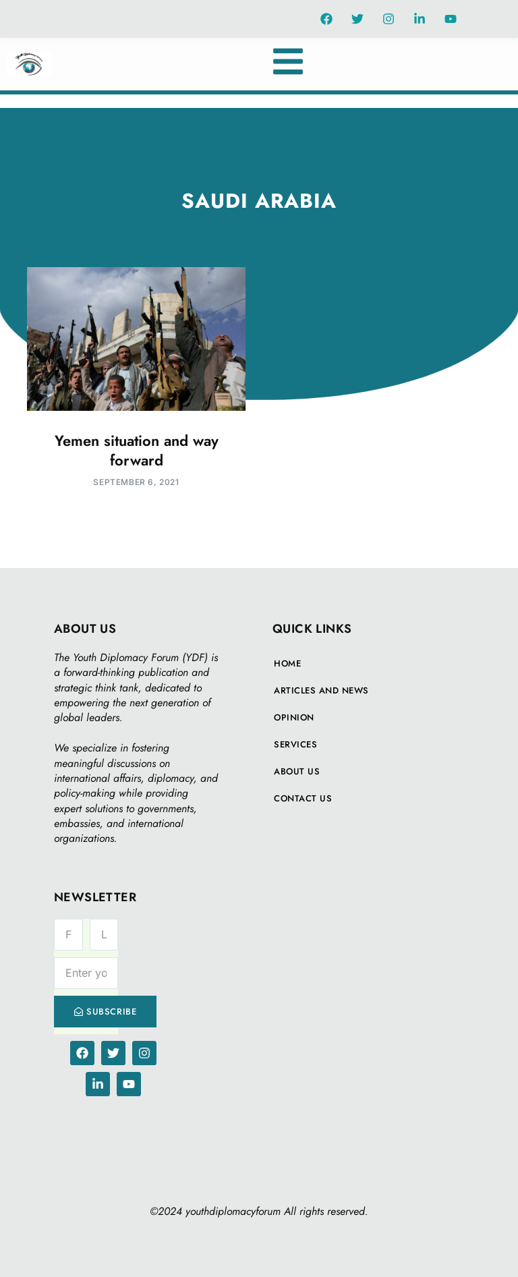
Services (295, 744)
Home (287, 663)
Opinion (294, 717)
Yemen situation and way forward (137, 450)
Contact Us (303, 798)
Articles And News (321, 690)
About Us (297, 771)
